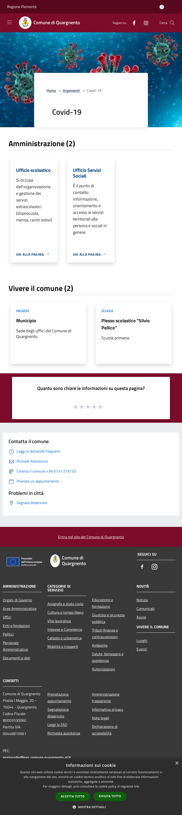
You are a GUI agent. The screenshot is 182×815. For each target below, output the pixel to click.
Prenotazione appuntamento (59, 697)
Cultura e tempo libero (65, 612)
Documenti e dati (16, 658)
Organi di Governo (17, 600)
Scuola (107, 310)
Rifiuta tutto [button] (110, 796)
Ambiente (100, 645)
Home (51, 90)
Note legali (100, 718)
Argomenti (71, 90)
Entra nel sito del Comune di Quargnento (91, 537)
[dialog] (91, 786)
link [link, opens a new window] (136, 786)
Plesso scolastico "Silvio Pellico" (125, 324)
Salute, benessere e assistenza (107, 657)
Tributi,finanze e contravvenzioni (105, 633)
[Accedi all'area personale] (161, 7)
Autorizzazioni (103, 669)
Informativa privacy (107, 709)
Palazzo (22, 310)
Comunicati (145, 608)
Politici (8, 634)
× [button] (176, 763)
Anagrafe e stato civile (65, 604)
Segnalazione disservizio (58, 713)
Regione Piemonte (21, 6)
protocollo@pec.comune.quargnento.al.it (37, 757)
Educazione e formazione (102, 603)
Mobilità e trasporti (62, 646)
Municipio (26, 320)
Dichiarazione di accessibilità (105, 730)
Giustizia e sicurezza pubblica (108, 618)
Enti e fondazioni (16, 625)
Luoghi (141, 640)
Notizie (142, 600)
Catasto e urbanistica (64, 638)
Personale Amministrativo (15, 646)
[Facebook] (132, 22)
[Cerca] (172, 23)
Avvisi (141, 617)
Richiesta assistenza (63, 733)
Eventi (141, 649)
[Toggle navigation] (9, 22)
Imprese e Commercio (64, 629)
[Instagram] (144, 22)
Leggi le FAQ (57, 724)
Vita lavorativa (59, 621)
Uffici (7, 617)
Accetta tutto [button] (73, 796)
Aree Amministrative (19, 608)
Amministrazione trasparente (105, 697)
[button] (91, 807)
